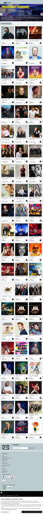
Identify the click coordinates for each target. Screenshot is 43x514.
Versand (3, 466)
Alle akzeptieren (39, 511)
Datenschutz (4, 457)
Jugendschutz (4, 460)
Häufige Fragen (4, 470)
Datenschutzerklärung (8, 509)
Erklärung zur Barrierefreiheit (7, 458)
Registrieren (31, 448)
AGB (3, 455)
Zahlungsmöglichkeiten (6, 465)
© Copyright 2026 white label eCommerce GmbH (9, 495)
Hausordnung (4, 459)
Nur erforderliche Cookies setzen (28, 511)
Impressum (4, 472)
